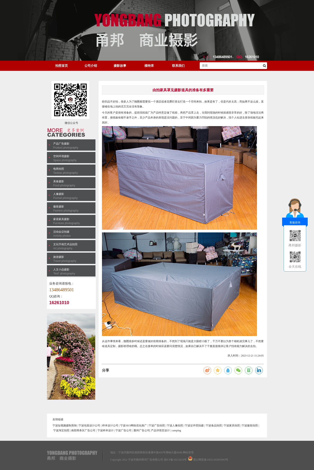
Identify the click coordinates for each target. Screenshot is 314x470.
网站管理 (188, 452)
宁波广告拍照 (157, 425)
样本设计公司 (110, 425)
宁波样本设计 (105, 430)
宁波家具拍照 (232, 425)
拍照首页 (61, 65)
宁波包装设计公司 (89, 425)
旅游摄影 (58, 256)
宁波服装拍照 (250, 425)
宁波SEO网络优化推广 (133, 425)
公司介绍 (90, 65)
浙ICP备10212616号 (175, 459)
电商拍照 (58, 168)
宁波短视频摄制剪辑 (65, 425)
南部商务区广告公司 (83, 430)
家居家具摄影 (61, 219)
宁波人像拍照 (175, 425)
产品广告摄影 (61, 143)
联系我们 (178, 65)
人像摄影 (58, 194)
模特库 (149, 65)
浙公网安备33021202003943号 (210, 459)
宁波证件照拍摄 (194, 425)
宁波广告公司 (123, 430)
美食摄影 (58, 181)
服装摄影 (58, 206)
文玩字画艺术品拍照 (65, 244)
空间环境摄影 (61, 156)
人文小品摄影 (61, 269)
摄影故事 (120, 65)
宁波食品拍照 (214, 425)
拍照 (137, 101)
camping (176, 430)
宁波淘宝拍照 (61, 430)
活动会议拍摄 (61, 231)
